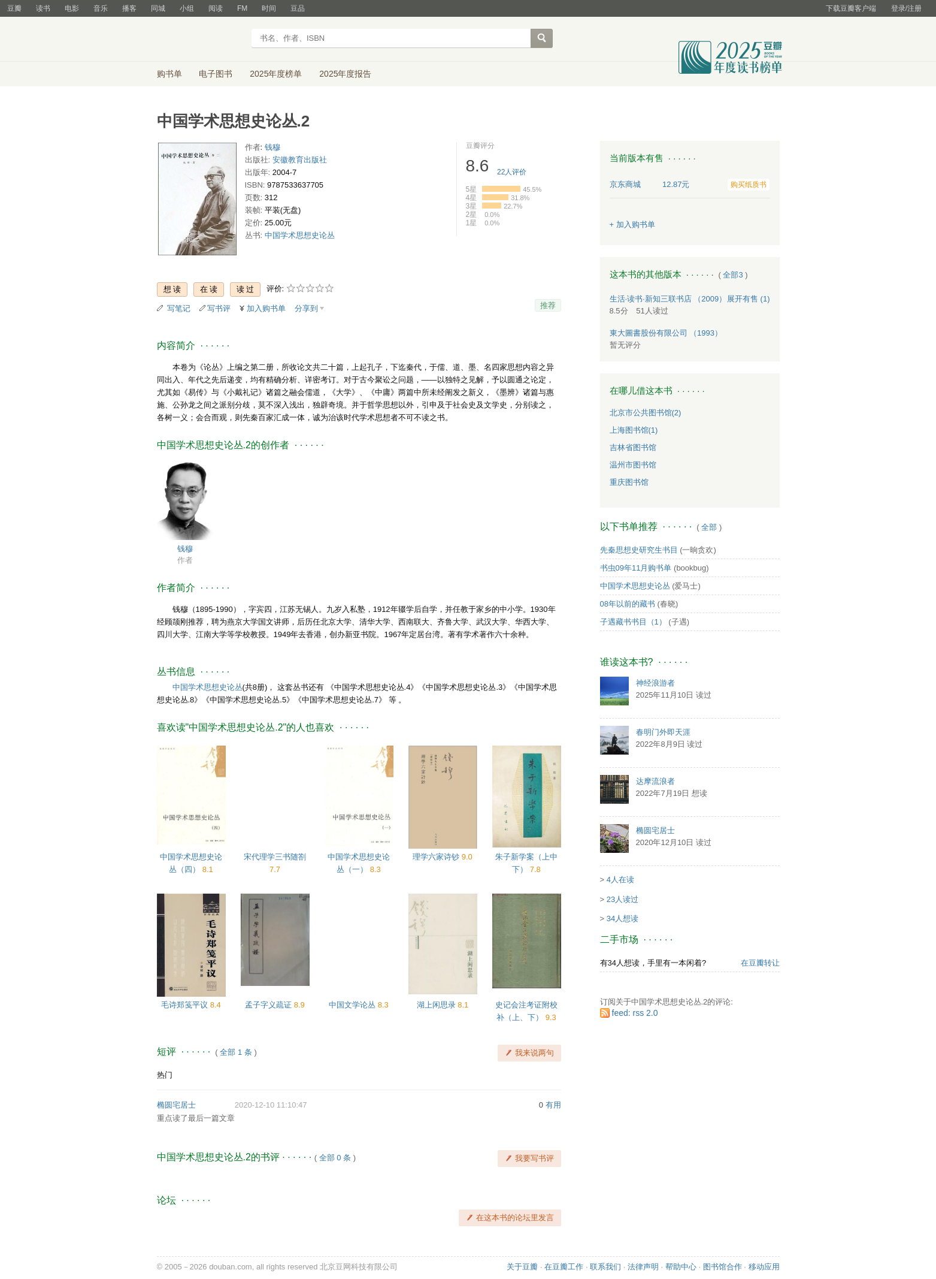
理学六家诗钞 (437, 856)
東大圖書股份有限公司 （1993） (666, 332)
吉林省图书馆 (633, 447)
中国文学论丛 (353, 1004)
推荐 (548, 305)
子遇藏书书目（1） (633, 621)
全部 (709, 527)
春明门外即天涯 (663, 732)
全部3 (733, 274)
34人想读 (622, 918)
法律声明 (643, 1266)
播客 (129, 8)
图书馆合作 (722, 1266)
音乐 (100, 8)
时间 (269, 8)
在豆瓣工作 (563, 1266)
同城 (158, 8)
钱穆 (272, 147)
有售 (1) (748, 298)
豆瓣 (14, 8)
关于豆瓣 (522, 1266)
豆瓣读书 (200, 39)
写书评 (219, 308)
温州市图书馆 (633, 464)
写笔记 (178, 308)
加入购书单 (266, 308)
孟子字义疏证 (269, 1004)
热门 (164, 1074)
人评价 (511, 172)
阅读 (215, 8)
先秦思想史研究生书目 (639, 549)
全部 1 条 (236, 1052)
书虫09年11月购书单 (636, 567)
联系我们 (605, 1266)
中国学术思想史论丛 (300, 235)
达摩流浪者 (655, 781)
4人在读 (620, 879)
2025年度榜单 (276, 74)
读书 (43, 8)
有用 (553, 1104)
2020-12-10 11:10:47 (271, 1104)
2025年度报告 (345, 74)
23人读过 (622, 899)
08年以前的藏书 (627, 603)
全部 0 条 (335, 1157)
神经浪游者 (655, 682)
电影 (72, 8)
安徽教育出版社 (299, 159)
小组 (187, 8)
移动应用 (764, 1266)
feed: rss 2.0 (635, 1013)
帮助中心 (680, 1266)
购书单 (169, 74)
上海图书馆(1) (634, 430)
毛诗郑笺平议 (185, 1004)
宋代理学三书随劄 (275, 856)
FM (242, 8)
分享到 (306, 308)
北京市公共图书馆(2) (645, 412)
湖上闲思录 (437, 1004)
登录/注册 (906, 8)
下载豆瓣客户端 (851, 8)
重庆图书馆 (629, 482)
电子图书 (215, 74)
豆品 (297, 8)
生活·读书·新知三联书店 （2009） (668, 298)
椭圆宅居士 (176, 1104)
